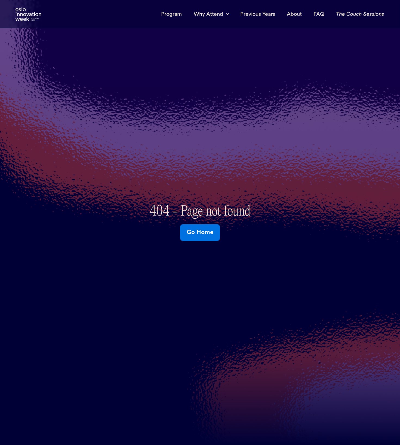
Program (171, 14)
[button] (211, 14)
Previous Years (257, 14)
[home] (28, 14)
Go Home (200, 232)
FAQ (318, 14)
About (294, 14)
